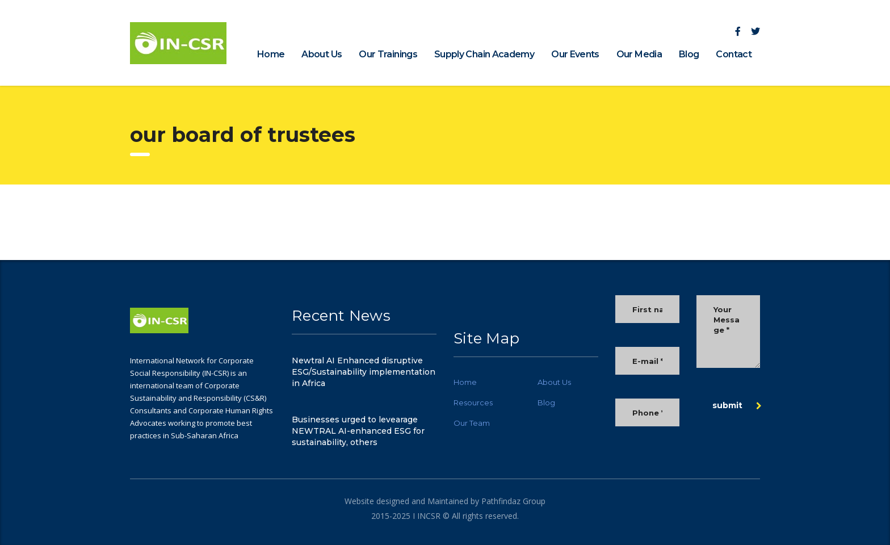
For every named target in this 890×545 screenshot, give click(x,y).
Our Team (472, 422)
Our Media (639, 54)
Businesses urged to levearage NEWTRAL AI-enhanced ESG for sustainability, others (358, 430)
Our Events (575, 54)
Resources (473, 402)
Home (270, 54)
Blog (689, 54)
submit (737, 405)
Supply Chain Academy (484, 54)
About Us (321, 54)
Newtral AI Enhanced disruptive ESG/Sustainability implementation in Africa (363, 371)
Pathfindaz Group (512, 501)
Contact (734, 54)
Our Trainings (388, 54)
